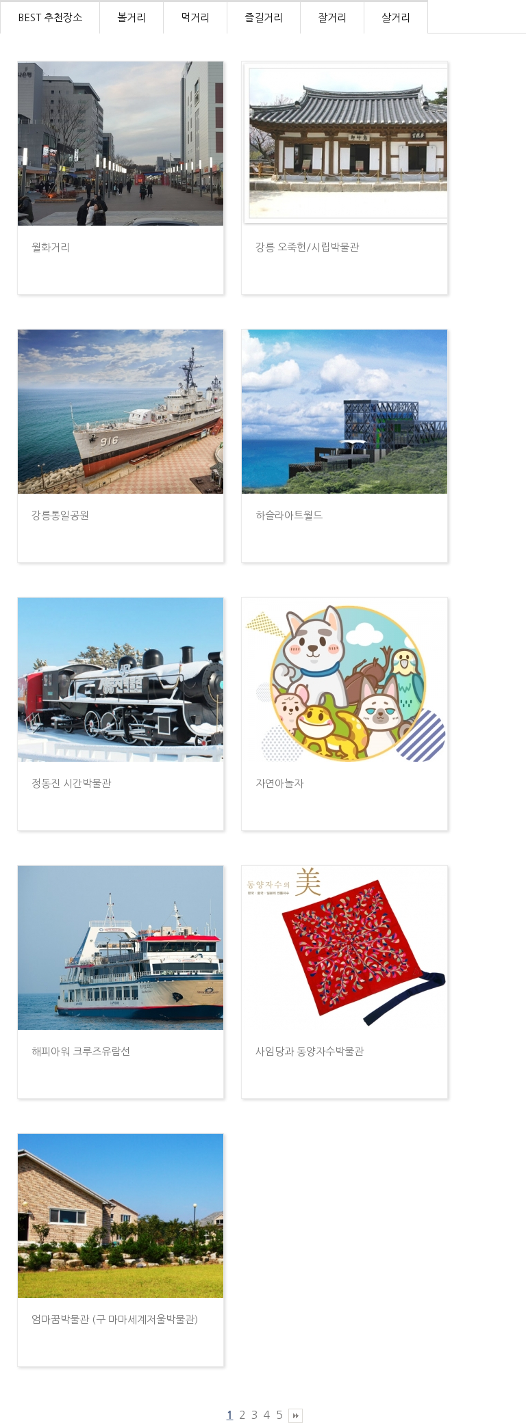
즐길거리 (264, 17)
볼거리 (131, 17)
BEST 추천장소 (50, 17)
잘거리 (332, 17)
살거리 (395, 17)
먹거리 (195, 17)
